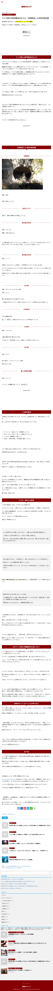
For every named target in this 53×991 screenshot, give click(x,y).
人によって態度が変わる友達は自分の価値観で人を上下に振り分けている (18, 881)
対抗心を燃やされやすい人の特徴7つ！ (13, 867)
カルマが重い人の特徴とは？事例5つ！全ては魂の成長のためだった (26, 834)
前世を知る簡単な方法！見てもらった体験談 (20, 859)
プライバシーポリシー (26, 983)
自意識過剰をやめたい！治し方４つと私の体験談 (12, 879)
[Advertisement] (26, 45)
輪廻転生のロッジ (12, 814)
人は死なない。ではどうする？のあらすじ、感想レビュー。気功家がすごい (28, 850)
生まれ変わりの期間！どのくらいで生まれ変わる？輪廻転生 (24, 843)
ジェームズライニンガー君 (9, 779)
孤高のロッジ (26, 986)
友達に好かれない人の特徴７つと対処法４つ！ (11, 888)
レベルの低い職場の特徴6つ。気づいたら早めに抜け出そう (18, 866)
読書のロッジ (5, 814)
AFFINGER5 (38, 989)
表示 (28, 32)
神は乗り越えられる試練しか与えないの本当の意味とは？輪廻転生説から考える (30, 825)
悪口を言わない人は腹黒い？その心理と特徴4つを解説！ (14, 883)
